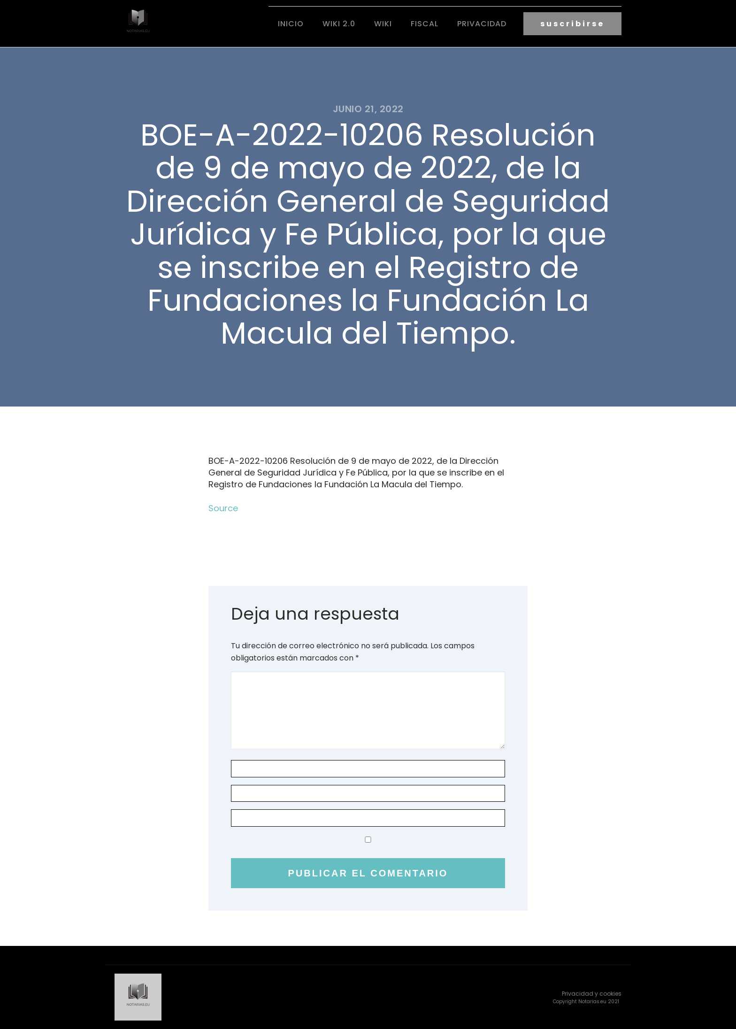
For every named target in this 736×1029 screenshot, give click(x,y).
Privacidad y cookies (591, 994)
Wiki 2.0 (338, 23)
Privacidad (481, 23)
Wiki (383, 23)
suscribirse (572, 23)
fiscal (424, 23)
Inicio (291, 23)
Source (223, 508)
